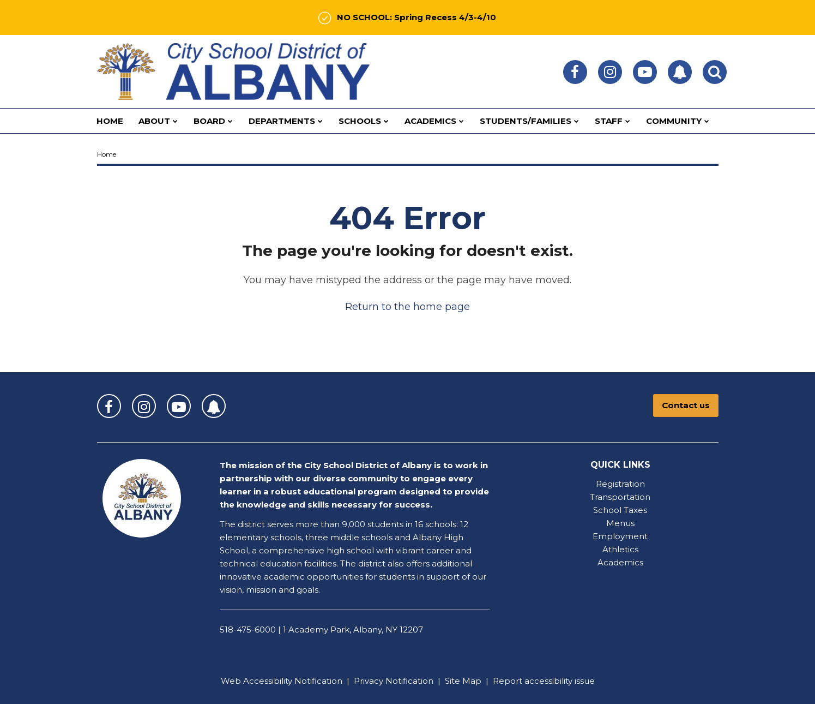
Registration (620, 484)
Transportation (620, 497)
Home (106, 154)
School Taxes (620, 510)
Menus (620, 523)
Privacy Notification (393, 681)
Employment (620, 536)
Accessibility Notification (292, 681)
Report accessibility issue (544, 681)
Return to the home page (407, 307)
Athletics (620, 549)
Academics (620, 562)
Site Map (463, 681)
